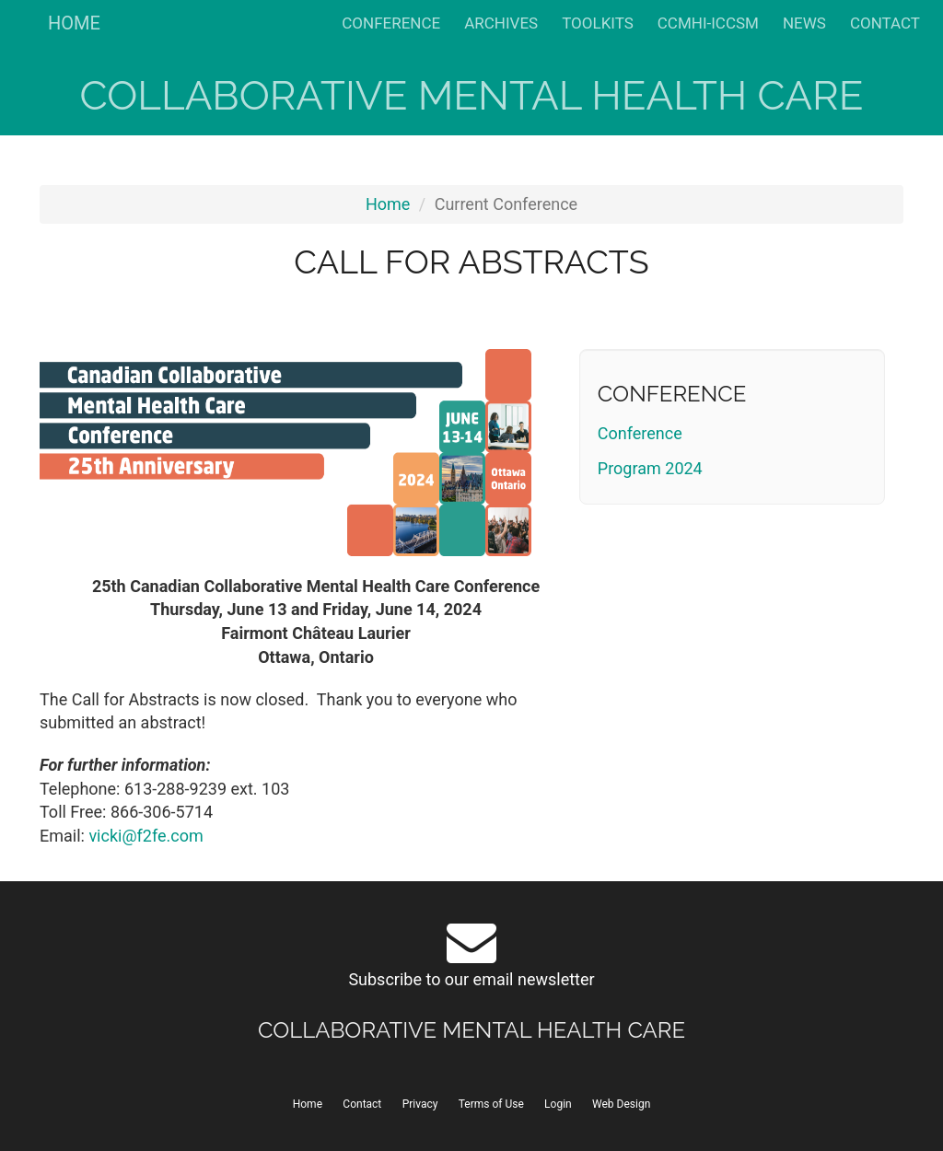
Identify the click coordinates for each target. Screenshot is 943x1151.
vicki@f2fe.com (145, 835)
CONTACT (885, 23)
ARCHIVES (501, 23)
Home (388, 204)
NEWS (804, 23)
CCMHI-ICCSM (708, 23)
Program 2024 (650, 468)
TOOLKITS (598, 23)
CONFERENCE (391, 23)
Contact (362, 1104)
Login (558, 1104)
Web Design (621, 1104)
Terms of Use (491, 1104)
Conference (640, 433)
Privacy (420, 1104)
